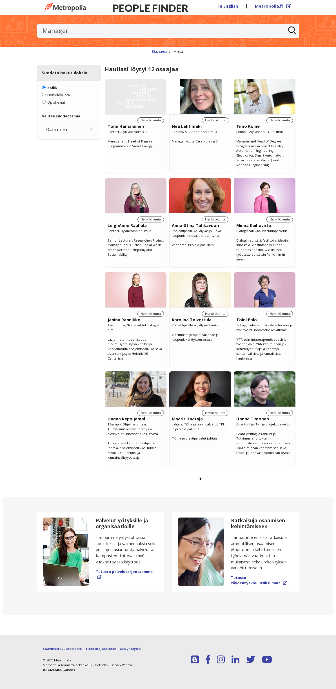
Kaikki (53, 87)
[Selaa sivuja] (200, 482)
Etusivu (159, 51)
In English (228, 6)
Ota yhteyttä (130, 648)
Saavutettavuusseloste (62, 648)
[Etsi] (292, 31)
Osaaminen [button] (56, 129)
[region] (200, 286)
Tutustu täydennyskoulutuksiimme (259, 580)
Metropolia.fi (273, 6)
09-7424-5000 (52, 670)
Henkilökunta (58, 94)
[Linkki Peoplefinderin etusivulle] (65, 7)
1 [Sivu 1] (200, 478)
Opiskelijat (56, 102)
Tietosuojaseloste (100, 648)
